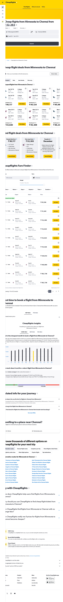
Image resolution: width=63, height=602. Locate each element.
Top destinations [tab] (24, 443)
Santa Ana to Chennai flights (16, 473)
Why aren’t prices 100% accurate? (35, 557)
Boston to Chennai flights (15, 467)
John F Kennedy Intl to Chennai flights (44, 451)
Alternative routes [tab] (14, 436)
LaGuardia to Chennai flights (16, 456)
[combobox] (28, 28)
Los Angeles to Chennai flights (16, 458)
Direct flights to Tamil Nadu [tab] (16, 440)
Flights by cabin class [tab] (32, 440)
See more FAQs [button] (34, 400)
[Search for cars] (3, 13)
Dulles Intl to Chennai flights (42, 456)
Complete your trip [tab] (41, 436)
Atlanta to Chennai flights (41, 469)
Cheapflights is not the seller (35, 552)
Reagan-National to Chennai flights (43, 460)
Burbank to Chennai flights (41, 471)
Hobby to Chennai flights (15, 464)
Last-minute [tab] (26, 83)
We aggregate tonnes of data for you (35, 555)
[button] (2, 2)
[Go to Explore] (3, 17)
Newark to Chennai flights (15, 453)
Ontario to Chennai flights (41, 467)
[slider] (46, 191)
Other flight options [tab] (46, 440)
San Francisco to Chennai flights (17, 451)
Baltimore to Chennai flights (16, 460)
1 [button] (49, 277)
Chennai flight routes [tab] (27, 436)
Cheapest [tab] (12, 83)
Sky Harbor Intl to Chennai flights (43, 473)
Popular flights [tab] (13, 443)
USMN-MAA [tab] (27, 318)
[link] (16, 162)
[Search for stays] (3, 10)
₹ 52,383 (20, 24)
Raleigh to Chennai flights (15, 469)
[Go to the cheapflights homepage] (11, 2)
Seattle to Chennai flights (15, 462)
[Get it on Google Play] (51, 569)
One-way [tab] (35, 83)
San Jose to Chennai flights (41, 462)
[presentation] (27, 25)
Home (9, 60)
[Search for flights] (3, 7)
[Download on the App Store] (51, 573)
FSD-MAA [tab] (38, 299)
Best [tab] (19, 83)
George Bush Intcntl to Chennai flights (44, 464)
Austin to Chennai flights (15, 471)
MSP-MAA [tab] (30, 299)
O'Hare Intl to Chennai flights (42, 458)
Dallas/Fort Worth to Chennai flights (44, 453)
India (13, 60)
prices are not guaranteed (40, 547)
